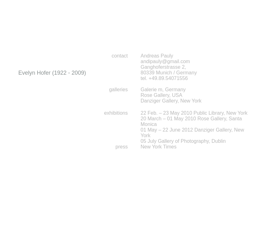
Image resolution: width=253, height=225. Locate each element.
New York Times (159, 146)
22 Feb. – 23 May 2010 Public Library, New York (194, 113)
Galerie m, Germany (163, 89)
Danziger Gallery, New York (171, 100)
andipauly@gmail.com (165, 61)
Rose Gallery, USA (161, 95)
